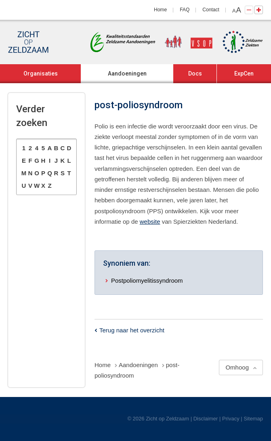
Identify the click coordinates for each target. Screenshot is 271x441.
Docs (195, 73)
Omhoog (237, 367)
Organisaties (40, 73)
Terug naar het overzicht (131, 330)
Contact (210, 10)
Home (160, 10)
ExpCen (244, 73)
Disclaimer (205, 419)
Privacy (230, 419)
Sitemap (253, 419)
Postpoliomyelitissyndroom (147, 280)
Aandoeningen (127, 73)
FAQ (184, 10)
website (150, 221)
